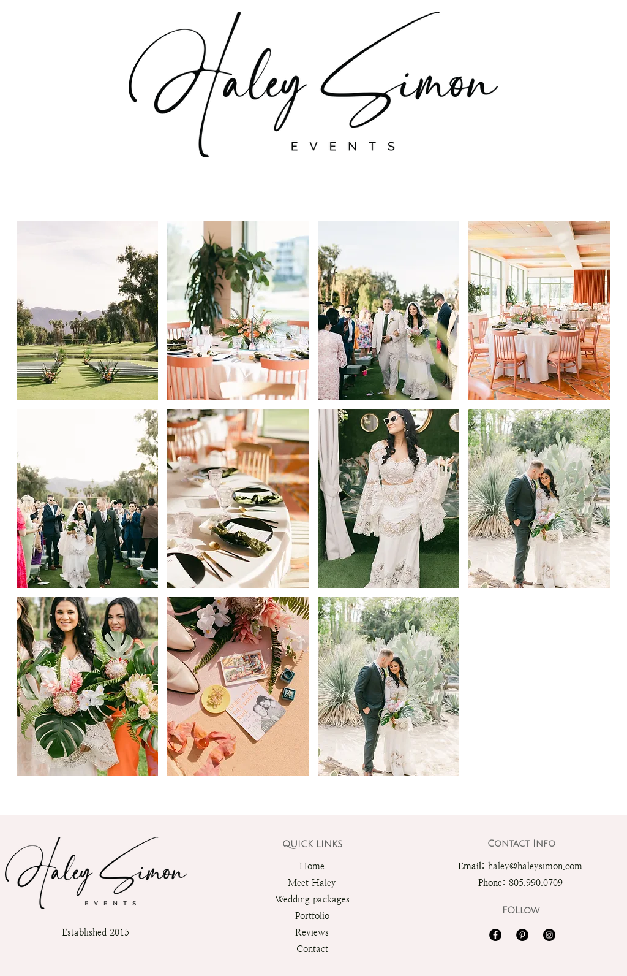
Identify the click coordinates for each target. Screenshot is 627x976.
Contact (312, 949)
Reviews (312, 932)
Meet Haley (312, 882)
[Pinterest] (522, 935)
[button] (87, 310)
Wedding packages (312, 899)
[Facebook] (495, 935)
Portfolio (312, 915)
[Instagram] (549, 935)
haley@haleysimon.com (535, 866)
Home (312, 866)
